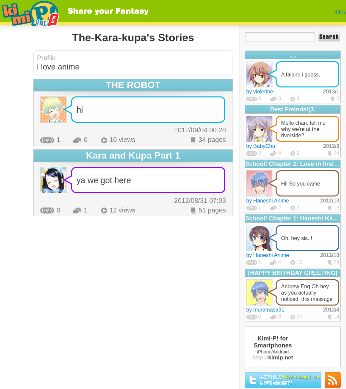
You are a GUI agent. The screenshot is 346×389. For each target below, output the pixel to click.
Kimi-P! (29, 12)
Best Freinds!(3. (292, 109)
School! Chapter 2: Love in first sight (292, 164)
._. (292, 55)
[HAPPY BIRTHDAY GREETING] (293, 273)
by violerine (259, 91)
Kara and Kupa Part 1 (133, 155)
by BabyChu (260, 146)
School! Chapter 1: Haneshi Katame (292, 218)
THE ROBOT (133, 85)
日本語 (339, 12)
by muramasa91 (265, 310)
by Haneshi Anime (267, 200)
